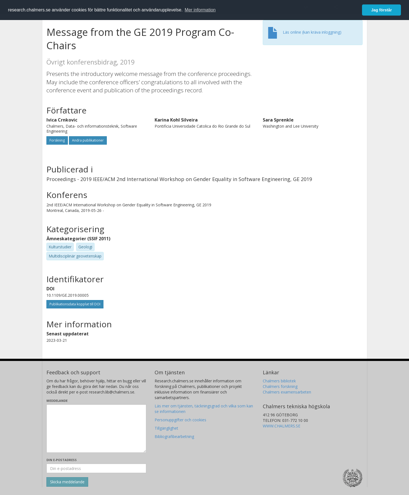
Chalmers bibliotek (279, 380)
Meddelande (57, 401)
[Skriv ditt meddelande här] (96, 428)
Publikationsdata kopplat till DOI (74, 304)
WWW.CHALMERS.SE (281, 426)
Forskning (57, 140)
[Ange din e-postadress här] (96, 468)
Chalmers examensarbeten (287, 392)
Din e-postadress (61, 460)
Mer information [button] (200, 10)
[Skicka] (67, 482)
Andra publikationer (88, 140)
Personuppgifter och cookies (180, 419)
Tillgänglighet (166, 428)
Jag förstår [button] (381, 10)
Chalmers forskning (280, 386)
